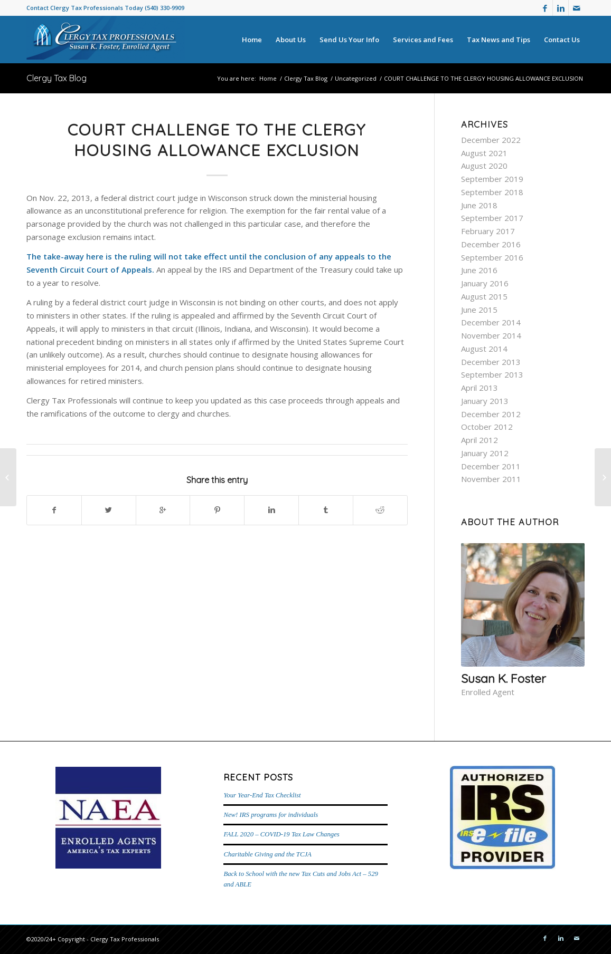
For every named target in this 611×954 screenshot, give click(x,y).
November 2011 (491, 479)
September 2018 (492, 192)
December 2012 (491, 414)
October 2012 (487, 426)
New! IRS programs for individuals (270, 814)
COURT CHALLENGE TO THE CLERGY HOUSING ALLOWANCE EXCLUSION (217, 140)
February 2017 (488, 231)
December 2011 (491, 466)
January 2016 (485, 283)
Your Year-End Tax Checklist (261, 795)
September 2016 (492, 257)
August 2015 (484, 296)
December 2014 (491, 322)
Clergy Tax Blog (56, 78)
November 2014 (491, 335)
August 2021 (484, 153)
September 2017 (492, 218)
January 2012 (485, 453)
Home (268, 78)
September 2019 (492, 179)
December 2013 (491, 361)
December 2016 (491, 244)
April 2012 (479, 440)
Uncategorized (356, 78)
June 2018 (479, 205)
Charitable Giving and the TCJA (267, 854)
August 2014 (484, 348)
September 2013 (492, 374)
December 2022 (491, 139)
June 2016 (479, 270)
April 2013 (479, 387)
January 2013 (485, 401)
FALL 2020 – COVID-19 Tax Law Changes (281, 834)
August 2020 (484, 165)
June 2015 (479, 309)
